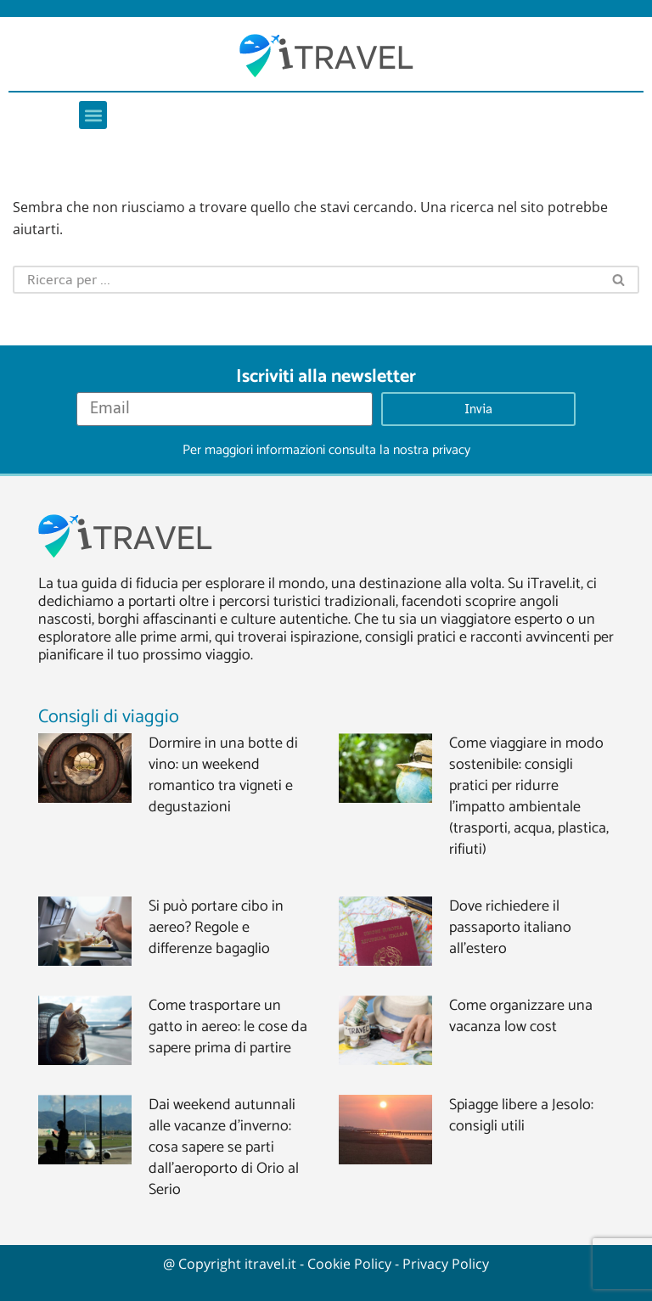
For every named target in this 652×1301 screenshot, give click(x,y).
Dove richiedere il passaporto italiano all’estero (510, 928)
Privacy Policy (445, 1263)
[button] (93, 115)
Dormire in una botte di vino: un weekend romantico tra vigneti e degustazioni (223, 775)
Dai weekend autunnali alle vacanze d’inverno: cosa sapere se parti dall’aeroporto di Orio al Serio (224, 1147)
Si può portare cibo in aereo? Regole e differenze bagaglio (216, 928)
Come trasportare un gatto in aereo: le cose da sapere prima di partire (228, 1027)
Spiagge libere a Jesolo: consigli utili (521, 1115)
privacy (451, 450)
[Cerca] (306, 280)
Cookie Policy (349, 1263)
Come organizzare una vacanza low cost (521, 1016)
